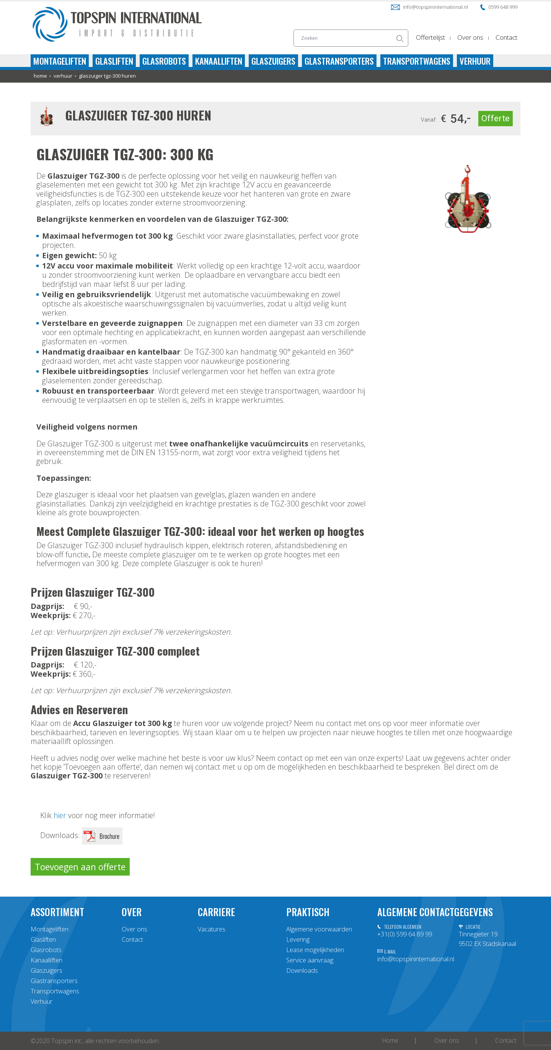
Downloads (302, 970)
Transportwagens (416, 60)
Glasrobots (164, 60)
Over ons (470, 37)
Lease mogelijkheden (315, 950)
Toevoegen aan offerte (80, 867)
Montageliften (59, 60)
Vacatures (211, 929)
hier (60, 815)
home (40, 76)
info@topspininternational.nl (429, 6)
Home (390, 1041)
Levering (298, 939)
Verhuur (475, 60)
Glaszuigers (273, 60)
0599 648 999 (498, 6)
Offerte (495, 118)
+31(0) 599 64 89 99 (404, 934)
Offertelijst (430, 37)
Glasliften (114, 60)
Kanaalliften (218, 60)
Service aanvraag (309, 960)
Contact (506, 37)
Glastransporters (339, 60)
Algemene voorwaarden (319, 929)
